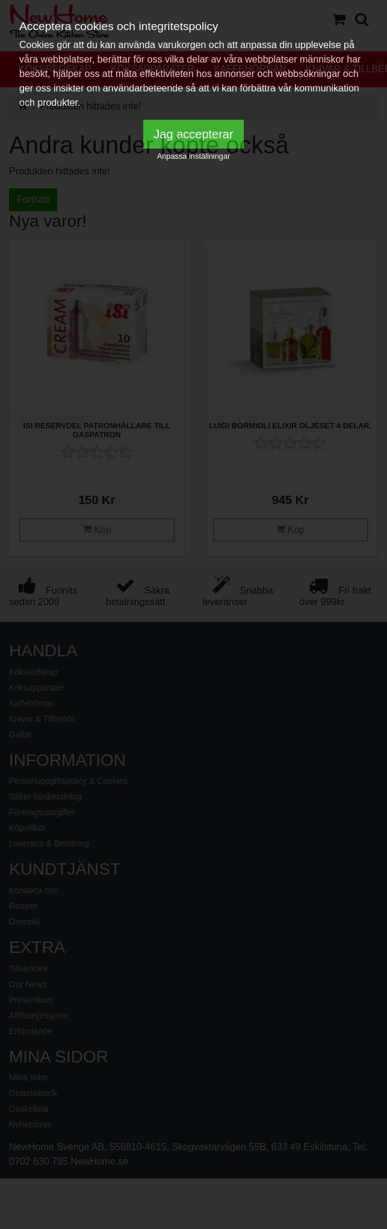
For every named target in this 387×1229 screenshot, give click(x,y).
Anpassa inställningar (194, 156)
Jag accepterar (193, 134)
